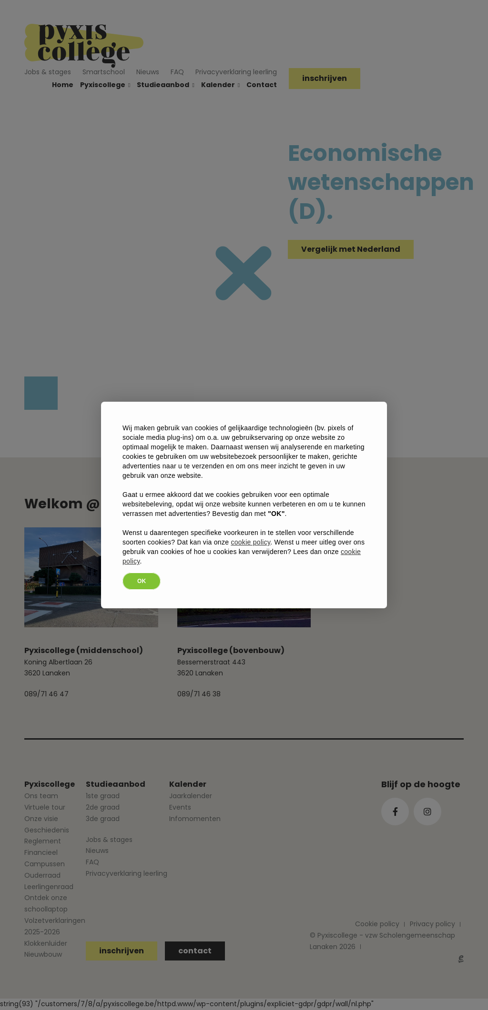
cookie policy (250, 542)
